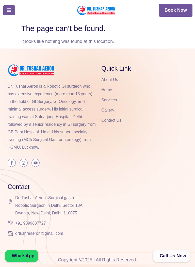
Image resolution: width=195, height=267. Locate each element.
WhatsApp (22, 255)
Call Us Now (171, 255)
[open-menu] (9, 10)
